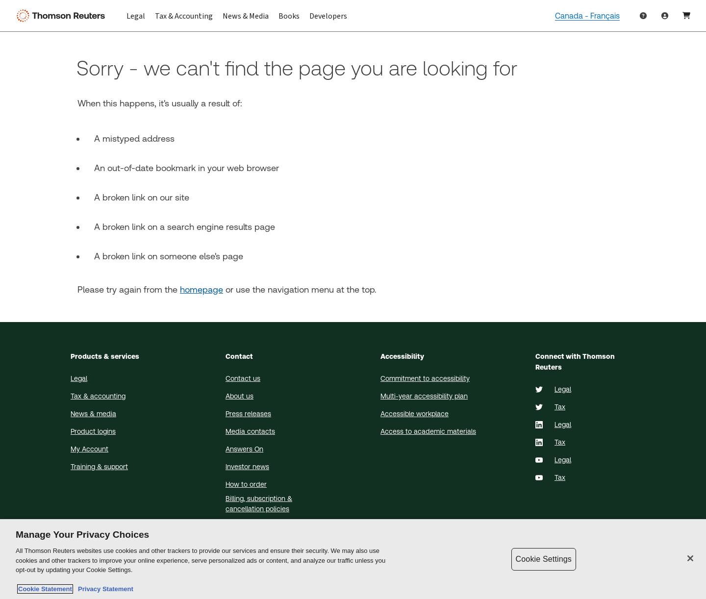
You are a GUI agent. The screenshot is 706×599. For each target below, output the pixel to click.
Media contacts (250, 431)
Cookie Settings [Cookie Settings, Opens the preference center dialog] (544, 559)
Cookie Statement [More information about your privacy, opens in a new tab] (45, 589)
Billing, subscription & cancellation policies (259, 504)
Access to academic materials (428, 431)
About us (239, 396)
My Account (89, 449)
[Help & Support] (643, 15)
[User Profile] (686, 15)
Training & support (99, 467)
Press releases (248, 414)
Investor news (247, 467)
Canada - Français (587, 16)
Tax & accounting (98, 396)
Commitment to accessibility (425, 378)
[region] (353, 559)
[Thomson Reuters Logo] (63, 15)
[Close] (690, 558)
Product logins (93, 431)
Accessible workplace (414, 414)
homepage (201, 289)
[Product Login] (665, 15)
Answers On (244, 449)
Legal (79, 378)
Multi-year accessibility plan (424, 396)
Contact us (243, 378)
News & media (93, 414)
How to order (246, 484)
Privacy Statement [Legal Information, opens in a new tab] (104, 589)
